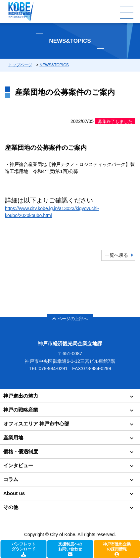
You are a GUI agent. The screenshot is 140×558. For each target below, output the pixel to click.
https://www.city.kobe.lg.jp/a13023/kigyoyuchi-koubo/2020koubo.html (52, 212)
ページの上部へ (70, 318)
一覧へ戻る (116, 255)
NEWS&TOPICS (54, 65)
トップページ (20, 65)
